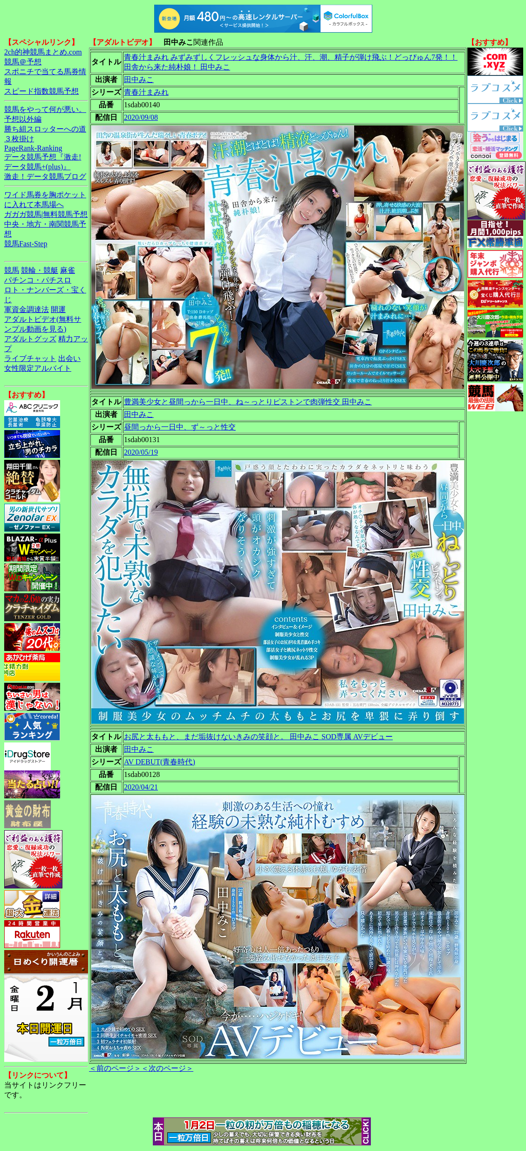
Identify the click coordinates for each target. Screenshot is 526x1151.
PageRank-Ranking (33, 148)
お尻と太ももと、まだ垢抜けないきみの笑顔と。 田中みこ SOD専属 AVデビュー (258, 737)
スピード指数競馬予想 (41, 91)
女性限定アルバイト (37, 368)
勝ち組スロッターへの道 (45, 129)
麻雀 (67, 270)
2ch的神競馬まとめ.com (43, 52)
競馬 (11, 270)
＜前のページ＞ (115, 1068)
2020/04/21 (141, 787)
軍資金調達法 (26, 309)
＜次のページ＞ (167, 1068)
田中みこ (139, 79)
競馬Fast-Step (25, 244)
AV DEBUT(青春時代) (159, 762)
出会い (69, 358)
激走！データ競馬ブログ (45, 176)
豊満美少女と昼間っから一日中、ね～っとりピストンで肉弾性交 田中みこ (248, 402)
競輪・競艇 (39, 270)
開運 (58, 309)
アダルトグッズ (30, 339)
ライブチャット (30, 358)
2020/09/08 (141, 117)
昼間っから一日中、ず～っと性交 (180, 427)
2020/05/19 (141, 452)
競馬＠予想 (22, 62)
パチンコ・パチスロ (37, 280)
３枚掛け (19, 139)
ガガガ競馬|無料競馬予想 (46, 214)
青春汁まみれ (146, 92)
